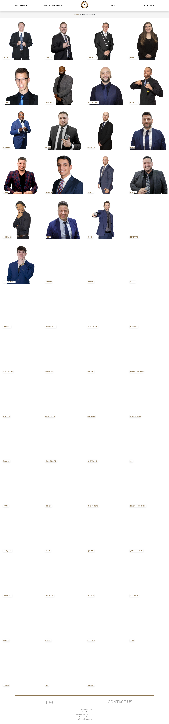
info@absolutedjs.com (84, 719)
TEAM (112, 5)
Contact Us (120, 701)
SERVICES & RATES (52, 5)
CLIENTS (149, 5)
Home (76, 14)
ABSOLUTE (21, 5)
